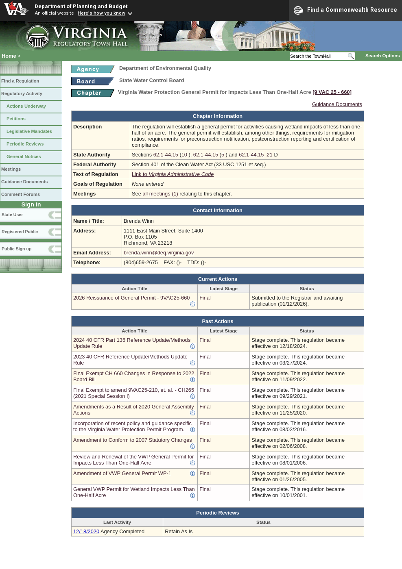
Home (9, 56)
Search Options (382, 55)
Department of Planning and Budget (81, 6)
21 (270, 155)
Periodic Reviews (25, 143)
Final (205, 298)
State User (12, 214)
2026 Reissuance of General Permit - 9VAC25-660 (131, 298)
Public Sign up (16, 248)
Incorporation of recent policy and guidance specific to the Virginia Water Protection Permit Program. (132, 426)
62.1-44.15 (165, 155)
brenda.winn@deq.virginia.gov (159, 253)
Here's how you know (101, 13)
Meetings (11, 169)
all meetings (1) (160, 194)
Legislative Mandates (29, 131)
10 (184, 155)
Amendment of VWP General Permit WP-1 (122, 473)
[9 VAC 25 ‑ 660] (332, 92)
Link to (173, 174)
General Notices (24, 156)
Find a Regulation (20, 80)
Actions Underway (26, 106)
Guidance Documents (24, 181)
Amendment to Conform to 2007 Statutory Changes (132, 440)
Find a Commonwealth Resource (345, 10)
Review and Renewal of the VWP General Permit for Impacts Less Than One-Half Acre (133, 460)
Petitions (16, 118)
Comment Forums (20, 194)
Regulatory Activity (21, 93)
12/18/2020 (86, 531)
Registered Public (20, 231)
